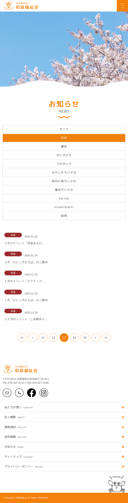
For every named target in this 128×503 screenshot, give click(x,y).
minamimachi (64, 207)
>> (106, 337)
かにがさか (64, 155)
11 (43, 337)
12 (53, 337)
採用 (64, 216)
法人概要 (14, 417)
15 (85, 337)
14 (74, 337)
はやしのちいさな (64, 172)
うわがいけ (64, 164)
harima (64, 198)
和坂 (64, 138)
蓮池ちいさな (64, 190)
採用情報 (15, 437)
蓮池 (64, 146)
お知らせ (14, 447)
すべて (64, 129)
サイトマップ (18, 457)
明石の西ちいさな (64, 181)
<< (22, 337)
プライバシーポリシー (24, 466)
